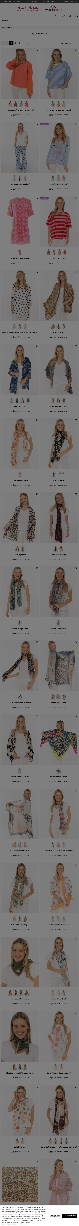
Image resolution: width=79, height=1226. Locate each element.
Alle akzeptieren (69, 1216)
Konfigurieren (55, 1216)
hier (27, 1224)
